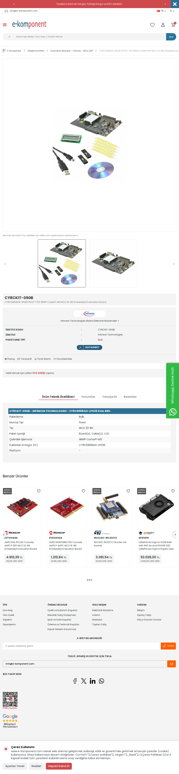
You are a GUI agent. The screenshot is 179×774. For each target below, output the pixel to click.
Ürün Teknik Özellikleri (58, 397)
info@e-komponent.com (21, 10)
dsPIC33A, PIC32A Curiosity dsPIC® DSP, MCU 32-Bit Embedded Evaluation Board (20, 545)
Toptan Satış (99, 624)
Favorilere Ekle (63, 358)
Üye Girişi (8, 610)
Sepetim (7, 619)
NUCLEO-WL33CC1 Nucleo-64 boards (110, 544)
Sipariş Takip (144, 615)
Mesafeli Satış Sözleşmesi (62, 615)
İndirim (96, 615)
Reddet (36, 766)
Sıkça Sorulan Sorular (149, 619)
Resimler (130, 397)
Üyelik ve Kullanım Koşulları (62, 610)
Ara (171, 37)
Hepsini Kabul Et (58, 766)
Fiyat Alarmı (42, 358)
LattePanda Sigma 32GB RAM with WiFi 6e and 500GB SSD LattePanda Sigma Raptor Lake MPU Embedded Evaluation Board (156, 546)
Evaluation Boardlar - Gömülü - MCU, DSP (71, 50)
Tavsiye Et (24, 358)
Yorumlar (88, 397)
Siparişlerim (9, 624)
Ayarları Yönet (14, 766)
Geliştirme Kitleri (35, 50)
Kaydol (168, 645)
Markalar (97, 619)
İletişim (141, 610)
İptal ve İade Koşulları (59, 619)
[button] (14, 4)
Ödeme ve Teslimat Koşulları (63, 624)
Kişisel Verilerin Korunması (62, 629)
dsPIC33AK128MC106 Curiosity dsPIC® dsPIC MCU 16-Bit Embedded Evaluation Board (65, 545)
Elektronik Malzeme (102, 610)
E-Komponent (12, 51)
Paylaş (10, 358)
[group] (89, 144)
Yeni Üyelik (8, 615)
